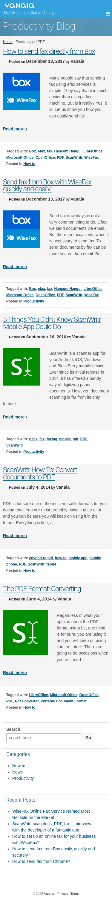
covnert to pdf (41, 558)
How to (29, 164)
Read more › (15, 128)
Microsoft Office (19, 157)
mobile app (77, 558)
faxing (52, 439)
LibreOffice (93, 151)
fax (49, 151)
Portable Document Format (64, 701)
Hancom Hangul (68, 151)
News (17, 772)
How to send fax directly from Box (49, 51)
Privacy (62, 893)
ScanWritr (74, 157)
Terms (74, 893)
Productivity (33, 301)
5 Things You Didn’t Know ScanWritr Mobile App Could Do (52, 323)
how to (61, 558)
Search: (14, 729)
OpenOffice (45, 157)
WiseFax (91, 157)
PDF (60, 157)
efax (41, 151)
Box (32, 151)
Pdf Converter (27, 701)
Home (8, 42)
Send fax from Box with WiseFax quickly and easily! (47, 185)
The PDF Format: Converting (42, 589)
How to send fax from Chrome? (41, 861)
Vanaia (77, 61)
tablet (51, 564)
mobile (65, 439)
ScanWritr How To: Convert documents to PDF (40, 473)
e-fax (33, 439)
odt (76, 439)
